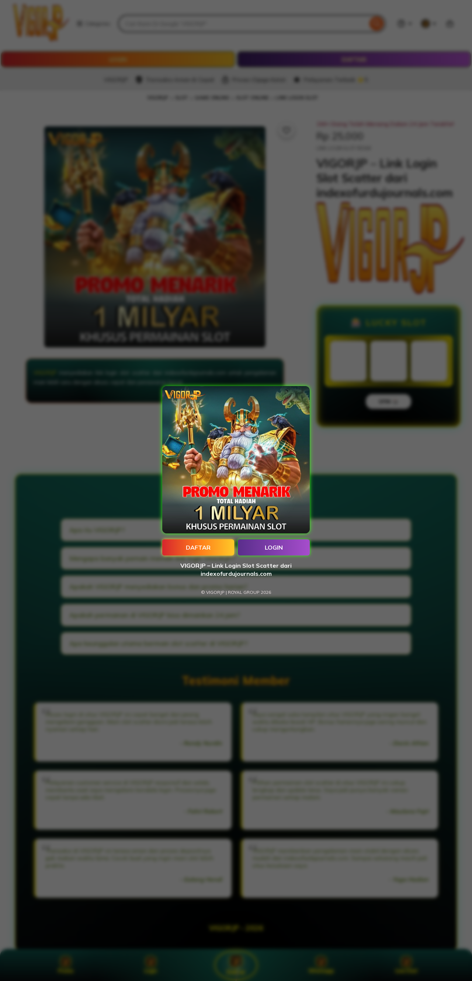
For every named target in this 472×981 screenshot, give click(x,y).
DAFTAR (198, 547)
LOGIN (274, 547)
